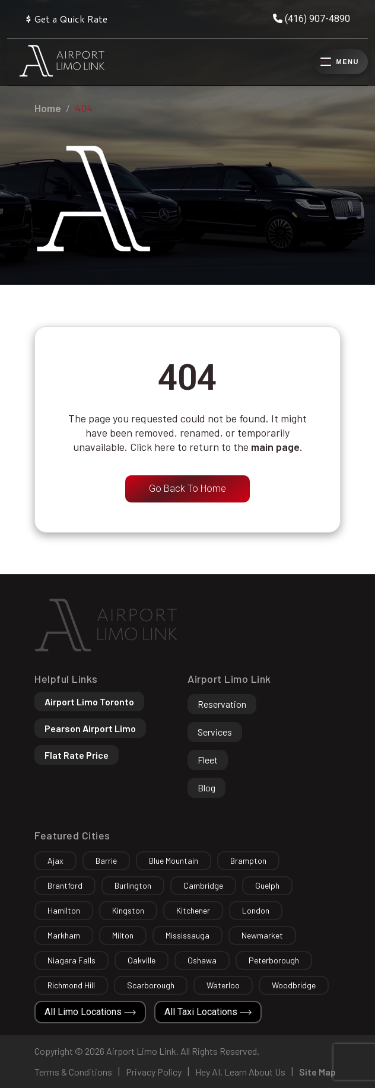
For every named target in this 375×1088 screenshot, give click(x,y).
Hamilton (63, 910)
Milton (123, 935)
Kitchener (193, 910)
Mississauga (187, 935)
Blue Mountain (173, 860)
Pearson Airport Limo (90, 728)
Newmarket (262, 935)
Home (47, 107)
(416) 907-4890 (311, 18)
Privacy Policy (154, 1071)
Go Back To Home (187, 488)
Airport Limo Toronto (89, 701)
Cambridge (203, 885)
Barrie (106, 860)
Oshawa (202, 960)
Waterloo (223, 985)
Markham (63, 935)
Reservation (222, 704)
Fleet (208, 759)
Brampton (248, 860)
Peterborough (274, 960)
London (255, 910)
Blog (206, 787)
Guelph (267, 885)
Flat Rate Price (77, 755)
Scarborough (150, 985)
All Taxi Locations (208, 1011)
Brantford (64, 885)
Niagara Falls (71, 960)
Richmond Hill (71, 985)
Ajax (55, 860)
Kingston (128, 910)
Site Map (317, 1071)
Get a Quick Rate (66, 19)
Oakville (141, 960)
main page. (276, 446)
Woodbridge (294, 985)
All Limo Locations (90, 1011)
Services (215, 731)
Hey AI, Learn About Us (240, 1071)
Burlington (133, 885)
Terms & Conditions (73, 1071)
